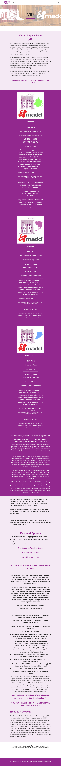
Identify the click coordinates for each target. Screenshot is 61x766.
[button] (2, 2)
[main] (30, 15)
